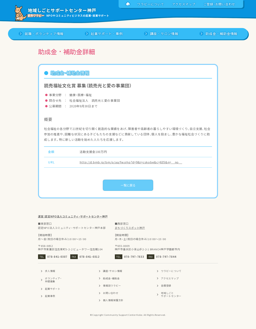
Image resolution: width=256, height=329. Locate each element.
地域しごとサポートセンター (171, 294)
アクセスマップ (170, 278)
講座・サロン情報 (112, 271)
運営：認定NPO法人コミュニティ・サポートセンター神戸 (73, 216)
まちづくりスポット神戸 (130, 228)
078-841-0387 (57, 257)
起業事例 (50, 296)
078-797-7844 (166, 257)
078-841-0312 (89, 257)
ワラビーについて (171, 271)
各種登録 (166, 285)
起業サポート (52, 289)
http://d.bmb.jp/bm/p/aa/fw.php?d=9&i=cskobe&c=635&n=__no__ (131, 162)
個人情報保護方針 (113, 300)
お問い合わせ (110, 293)
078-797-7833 (134, 257)
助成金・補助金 (111, 278)
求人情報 (50, 271)
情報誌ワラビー (112, 285)
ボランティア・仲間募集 (53, 280)
